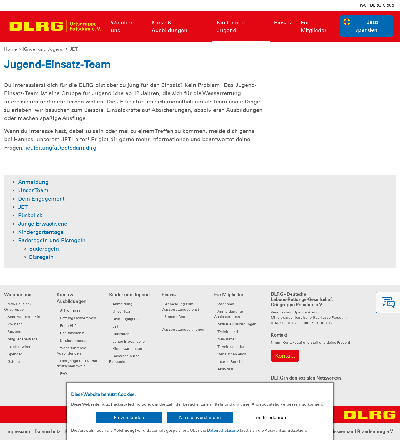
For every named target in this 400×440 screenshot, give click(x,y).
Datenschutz (47, 431)
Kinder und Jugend (43, 49)
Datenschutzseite (223, 430)
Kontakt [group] (285, 355)
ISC (363, 5)
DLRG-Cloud (382, 5)
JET (74, 49)
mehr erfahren (271, 417)
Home (10, 49)
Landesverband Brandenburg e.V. (358, 431)
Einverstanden (129, 417)
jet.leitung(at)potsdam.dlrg (61, 147)
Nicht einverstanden (200, 417)
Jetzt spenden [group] (360, 25)
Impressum (18, 431)
